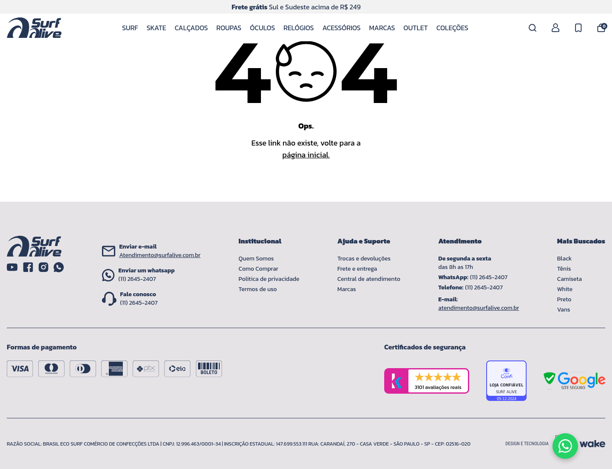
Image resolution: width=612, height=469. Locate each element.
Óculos (262, 28)
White (564, 289)
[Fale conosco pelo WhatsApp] (565, 446)
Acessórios (341, 28)
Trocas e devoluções (364, 258)
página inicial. (306, 154)
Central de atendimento (368, 279)
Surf (130, 28)
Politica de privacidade (268, 279)
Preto (564, 299)
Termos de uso (257, 289)
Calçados (191, 28)
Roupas (228, 28)
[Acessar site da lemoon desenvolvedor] (539, 443)
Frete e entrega (357, 268)
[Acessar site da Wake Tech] (592, 443)
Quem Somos (256, 258)
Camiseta (569, 279)
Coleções (452, 28)
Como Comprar (258, 268)
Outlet (415, 28)
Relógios (298, 28)
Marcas (382, 28)
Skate (156, 28)
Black (564, 258)
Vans (563, 309)
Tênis (564, 268)
